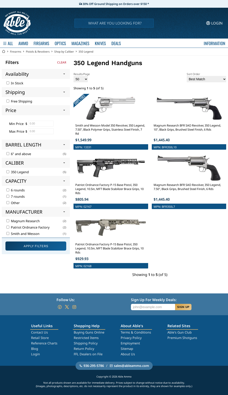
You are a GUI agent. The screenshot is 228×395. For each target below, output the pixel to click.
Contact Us (39, 332)
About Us (128, 354)
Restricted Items (86, 338)
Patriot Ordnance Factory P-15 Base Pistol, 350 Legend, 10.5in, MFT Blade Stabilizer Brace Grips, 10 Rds (109, 189)
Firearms (15, 52)
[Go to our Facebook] (59, 307)
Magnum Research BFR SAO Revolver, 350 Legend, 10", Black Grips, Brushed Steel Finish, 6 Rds (187, 127)
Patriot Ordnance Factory (27, 227)
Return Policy (84, 348)
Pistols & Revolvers (38, 52)
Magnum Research (23, 221)
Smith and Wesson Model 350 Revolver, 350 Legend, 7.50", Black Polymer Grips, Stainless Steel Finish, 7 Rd (110, 129)
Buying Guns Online (89, 332)
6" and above (18, 154)
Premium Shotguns (182, 338)
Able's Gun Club (179, 332)
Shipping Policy (86, 343)
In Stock (14, 83)
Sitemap (127, 348)
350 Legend (85, 52)
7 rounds (15, 196)
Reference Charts (44, 343)
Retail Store (40, 338)
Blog (34, 348)
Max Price (16, 131)
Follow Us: (65, 299)
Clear (61, 62)
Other (13, 203)
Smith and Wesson (22, 234)
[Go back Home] (3, 52)
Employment (130, 343)
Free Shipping (19, 101)
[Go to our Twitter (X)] (67, 307)
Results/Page (82, 77)
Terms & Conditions (136, 332)
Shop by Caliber (64, 52)
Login (35, 354)
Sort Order (206, 77)
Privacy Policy (131, 338)
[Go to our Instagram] (74, 307)
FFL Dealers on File (88, 354)
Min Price (16, 124)
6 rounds (15, 190)
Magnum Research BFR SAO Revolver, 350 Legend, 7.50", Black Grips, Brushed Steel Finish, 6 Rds (187, 187)
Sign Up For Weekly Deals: (154, 299)
